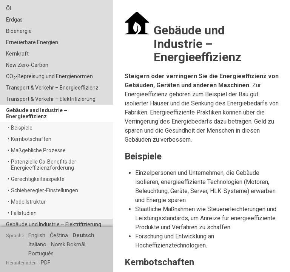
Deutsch (83, 235)
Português (41, 253)
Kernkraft (17, 54)
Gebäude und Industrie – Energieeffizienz (36, 113)
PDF (45, 263)
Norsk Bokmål (68, 244)
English (36, 235)
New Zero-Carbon (27, 65)
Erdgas (14, 20)
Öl (8, 8)
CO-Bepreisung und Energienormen (49, 76)
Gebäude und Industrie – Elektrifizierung (53, 224)
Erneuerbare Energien (32, 42)
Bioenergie (19, 31)
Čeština (59, 235)
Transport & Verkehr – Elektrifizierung (51, 99)
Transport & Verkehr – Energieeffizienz (52, 88)
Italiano (37, 244)
